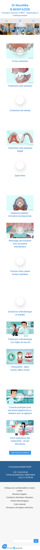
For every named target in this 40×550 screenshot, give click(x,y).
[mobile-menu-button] (33, 21)
